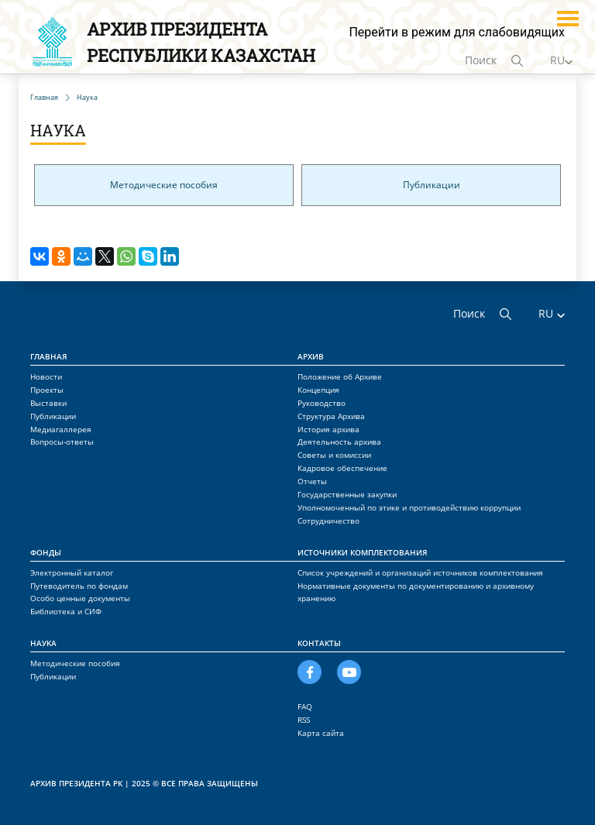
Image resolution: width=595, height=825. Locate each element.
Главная (48, 356)
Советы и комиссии (334, 454)
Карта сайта (321, 732)
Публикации (431, 184)
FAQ (305, 706)
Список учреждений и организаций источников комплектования (420, 572)
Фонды (45, 552)
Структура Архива (331, 416)
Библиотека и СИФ (65, 611)
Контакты (319, 643)
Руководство (322, 402)
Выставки (48, 402)
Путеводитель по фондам (79, 585)
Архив (311, 356)
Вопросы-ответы (62, 441)
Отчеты (312, 481)
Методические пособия (164, 184)
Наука (43, 643)
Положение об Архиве (340, 376)
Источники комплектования (363, 552)
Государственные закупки (347, 494)
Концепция (318, 389)
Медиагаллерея (60, 429)
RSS (304, 719)
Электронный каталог (71, 572)
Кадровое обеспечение (342, 467)
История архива (328, 429)
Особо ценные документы (80, 598)
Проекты (47, 389)
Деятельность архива (339, 441)
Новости (46, 376)
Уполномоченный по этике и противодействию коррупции (409, 507)
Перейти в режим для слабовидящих (457, 32)
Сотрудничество (328, 520)
